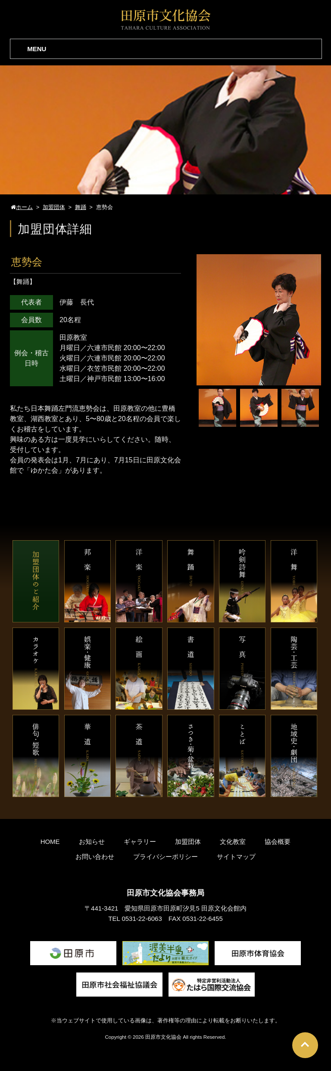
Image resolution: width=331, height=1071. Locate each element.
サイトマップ (236, 856)
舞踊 (22, 281)
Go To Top (305, 1045)
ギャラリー (140, 841)
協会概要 (277, 841)
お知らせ (92, 841)
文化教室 (233, 841)
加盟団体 (188, 841)
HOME (50, 841)
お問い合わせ (94, 856)
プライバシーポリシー (165, 856)
